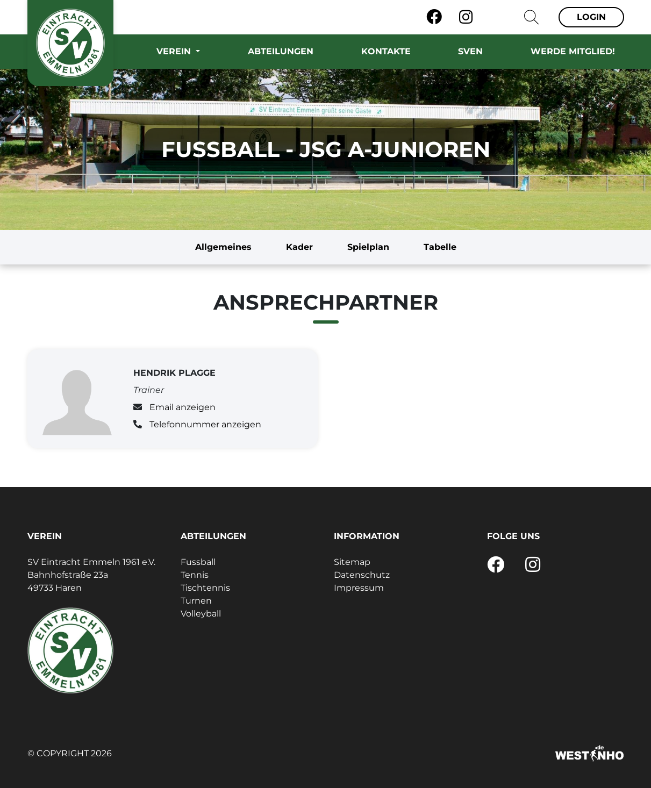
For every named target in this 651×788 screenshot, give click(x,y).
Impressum (359, 588)
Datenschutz (362, 575)
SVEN (470, 51)
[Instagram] (465, 17)
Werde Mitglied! (573, 51)
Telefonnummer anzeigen (205, 424)
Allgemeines (223, 247)
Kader (299, 247)
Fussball (198, 562)
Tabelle (440, 247)
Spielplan (368, 247)
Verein (175, 51)
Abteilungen (280, 51)
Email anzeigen (182, 407)
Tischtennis (205, 588)
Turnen (196, 601)
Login (591, 17)
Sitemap (352, 562)
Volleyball (201, 613)
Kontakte (386, 51)
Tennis (195, 575)
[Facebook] (434, 17)
